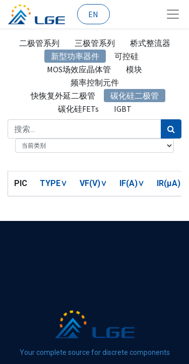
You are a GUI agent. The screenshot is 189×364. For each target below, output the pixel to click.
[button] (53, 183)
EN (93, 14)
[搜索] (171, 129)
